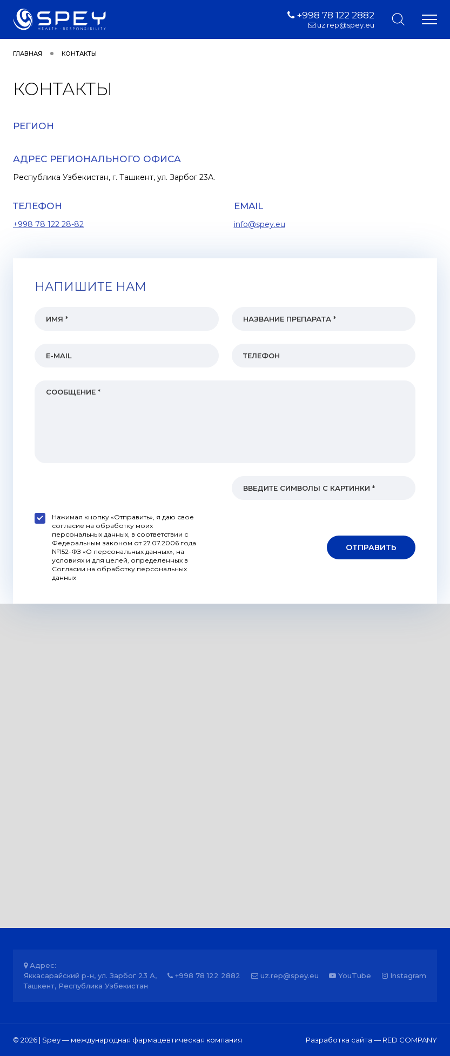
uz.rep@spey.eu (341, 25)
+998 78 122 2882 (330, 15)
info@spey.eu (259, 224)
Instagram (404, 975)
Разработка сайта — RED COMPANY (371, 1039)
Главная (27, 53)
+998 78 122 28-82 (48, 224)
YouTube (350, 975)
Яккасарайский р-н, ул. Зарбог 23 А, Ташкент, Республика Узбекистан (90, 980)
